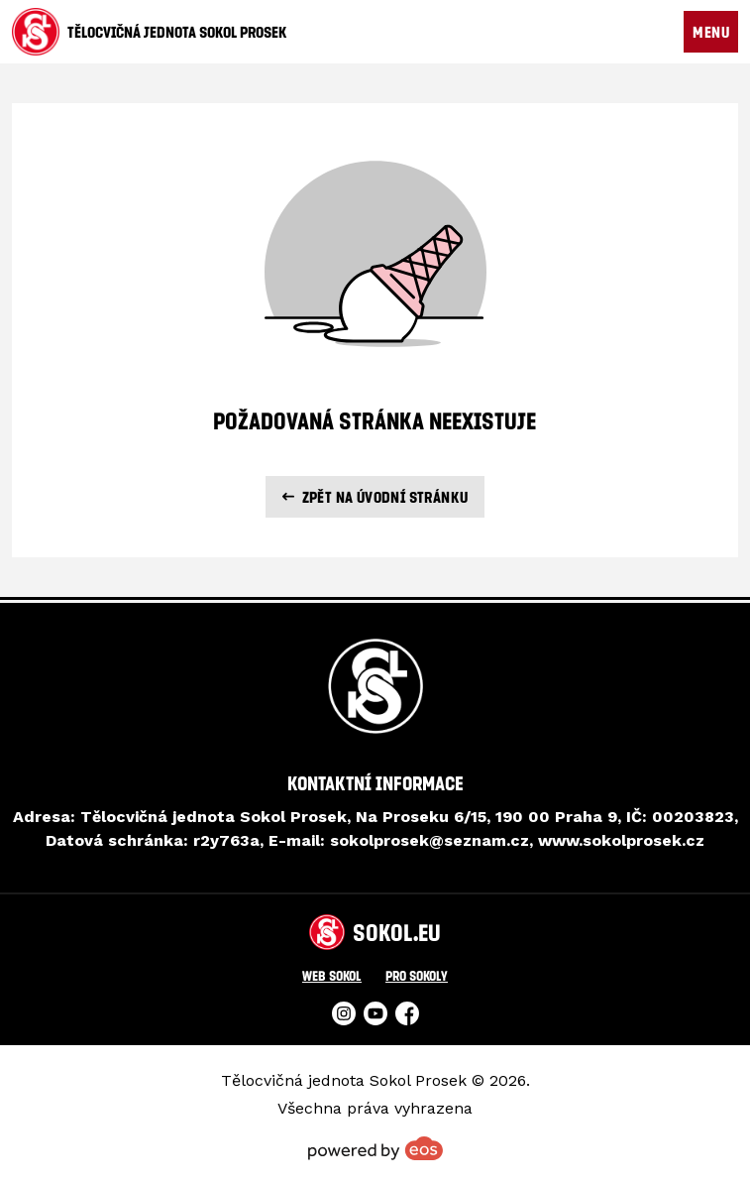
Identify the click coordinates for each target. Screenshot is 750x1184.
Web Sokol (332, 975)
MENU (711, 32)
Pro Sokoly (416, 975)
